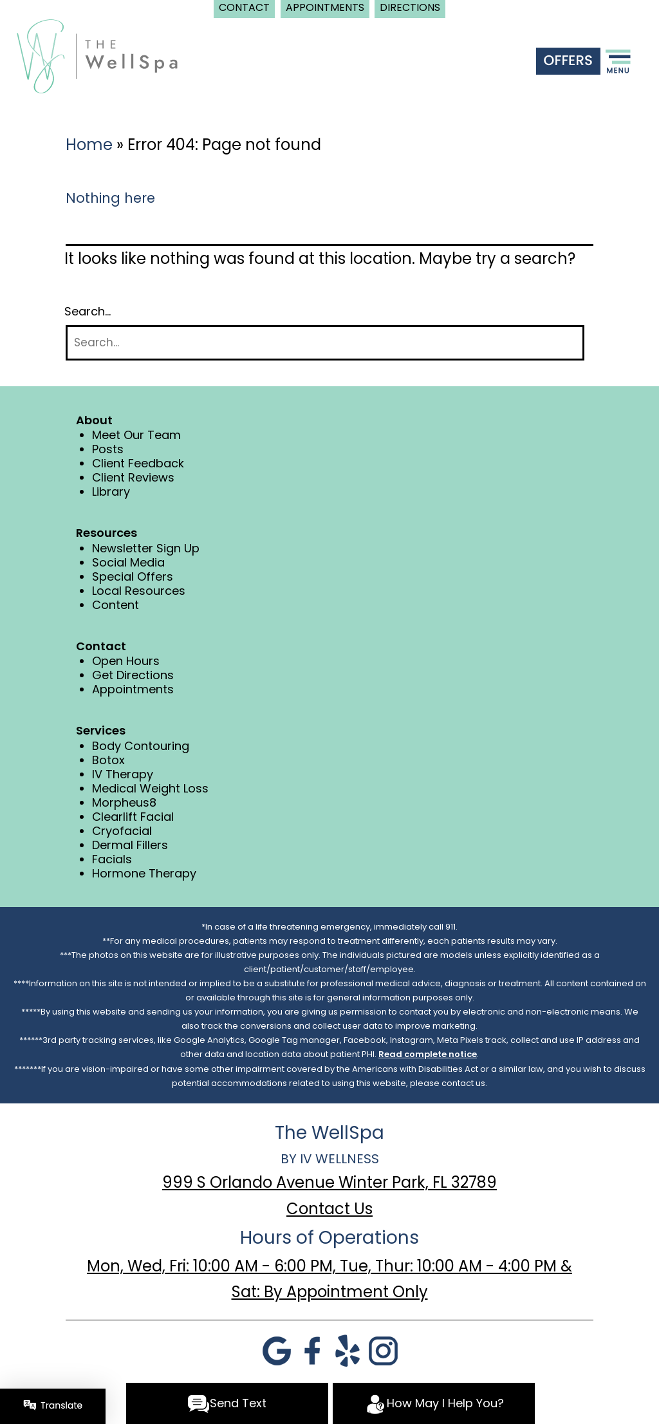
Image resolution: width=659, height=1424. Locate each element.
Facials (112, 859)
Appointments (133, 689)
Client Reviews (133, 477)
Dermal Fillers (130, 845)
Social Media (128, 562)
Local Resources (138, 591)
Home (89, 144)
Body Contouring (140, 746)
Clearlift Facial (133, 817)
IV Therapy (122, 774)
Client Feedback (138, 463)
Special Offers (132, 576)
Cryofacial (122, 831)
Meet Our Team (136, 435)
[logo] (97, 55)
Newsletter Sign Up (146, 548)
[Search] (325, 343)
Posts (108, 449)
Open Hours (126, 661)
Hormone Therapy (144, 873)
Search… (87, 311)
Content (115, 605)
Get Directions (133, 675)
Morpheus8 (124, 802)
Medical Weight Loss (150, 788)
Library (111, 491)
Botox (108, 760)
